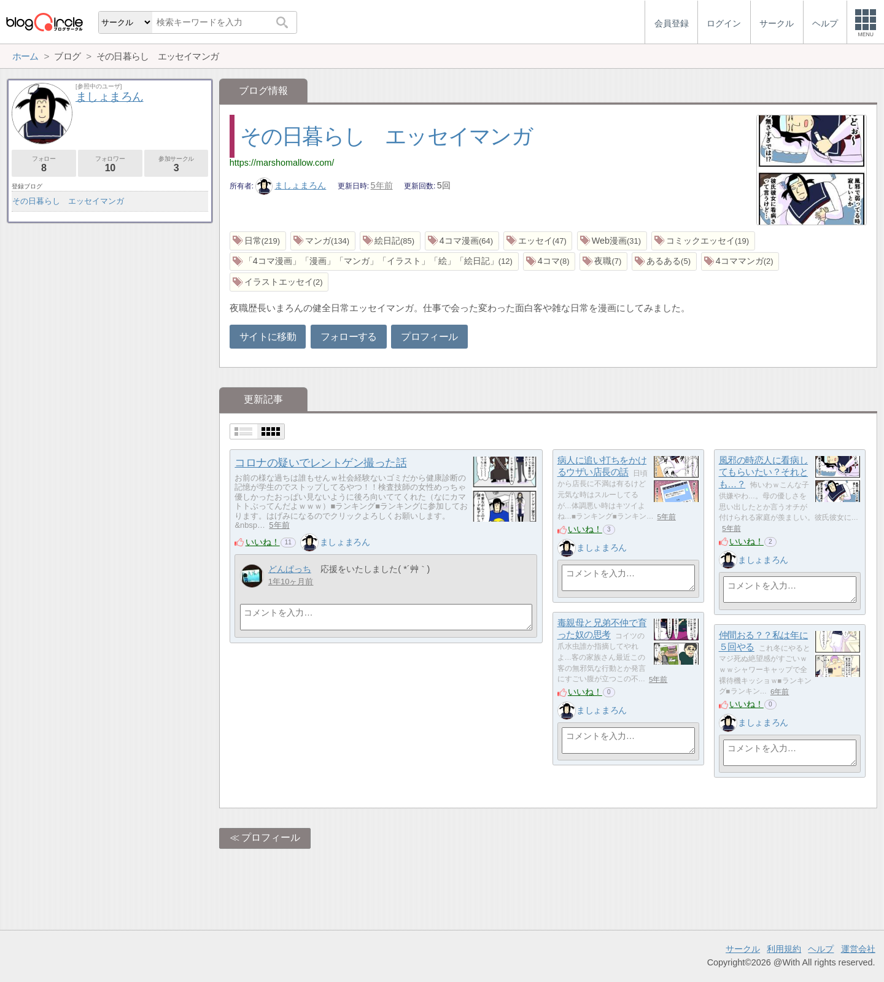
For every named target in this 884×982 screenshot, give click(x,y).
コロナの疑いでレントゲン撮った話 (320, 463)
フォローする (348, 336)
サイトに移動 (267, 336)
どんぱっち (289, 569)
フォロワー (110, 164)
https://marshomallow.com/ (282, 163)
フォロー (44, 164)
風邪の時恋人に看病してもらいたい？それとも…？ (763, 472)
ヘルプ (821, 949)
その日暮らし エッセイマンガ (386, 136)
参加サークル (176, 164)
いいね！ (263, 542)
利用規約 (784, 949)
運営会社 (858, 949)
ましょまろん (291, 185)
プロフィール (429, 336)
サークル (743, 949)
